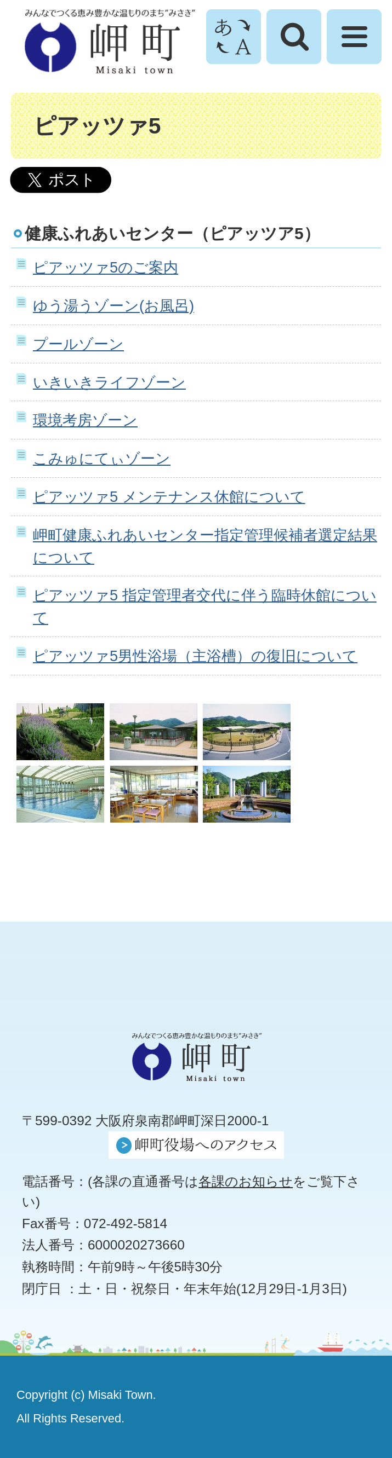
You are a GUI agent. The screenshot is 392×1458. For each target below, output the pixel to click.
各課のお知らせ (245, 1181)
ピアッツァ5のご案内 (105, 267)
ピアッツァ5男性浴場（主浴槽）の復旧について (195, 655)
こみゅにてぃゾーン (102, 458)
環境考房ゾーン (85, 420)
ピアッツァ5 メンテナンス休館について (169, 496)
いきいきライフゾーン (109, 382)
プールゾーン (78, 343)
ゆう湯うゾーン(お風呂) (113, 305)
